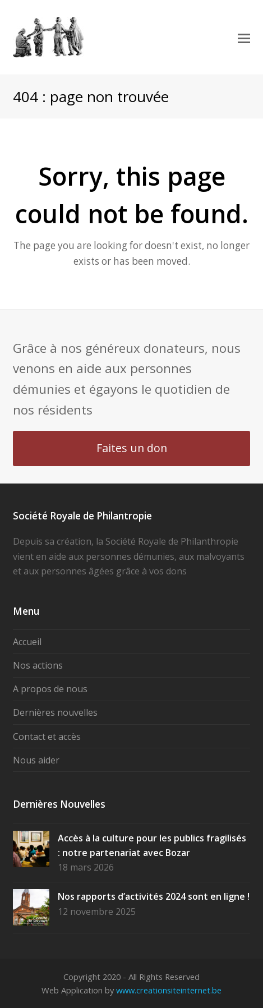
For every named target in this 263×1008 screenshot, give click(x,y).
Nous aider (36, 760)
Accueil (27, 642)
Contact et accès (47, 736)
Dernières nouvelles (55, 712)
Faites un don (131, 447)
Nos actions (38, 665)
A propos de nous (50, 689)
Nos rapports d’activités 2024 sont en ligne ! (154, 896)
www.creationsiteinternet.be (169, 990)
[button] (244, 37)
